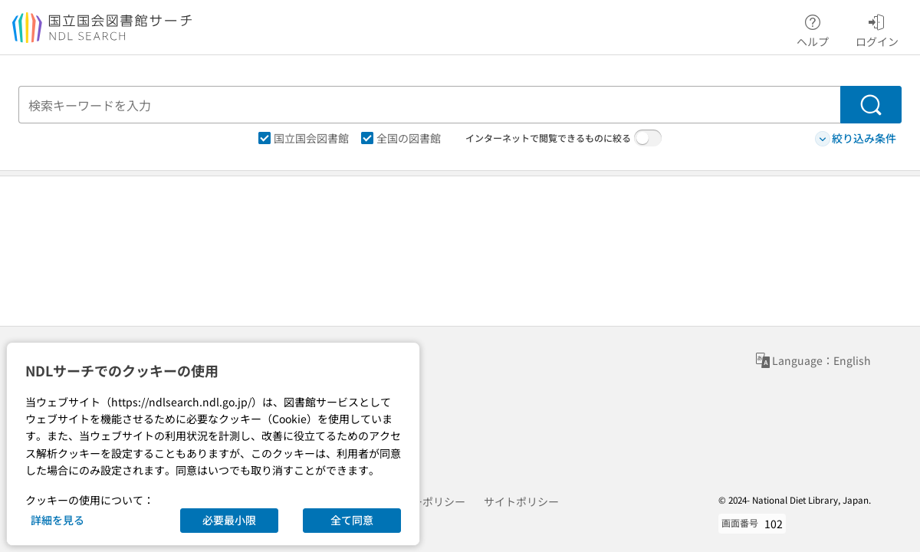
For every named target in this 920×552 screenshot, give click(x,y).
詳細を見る (57, 519)
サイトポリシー (521, 501)
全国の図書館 (401, 138)
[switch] (648, 138)
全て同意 (351, 519)
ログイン (877, 28)
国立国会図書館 (303, 138)
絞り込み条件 (855, 138)
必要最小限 (229, 519)
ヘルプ (813, 28)
